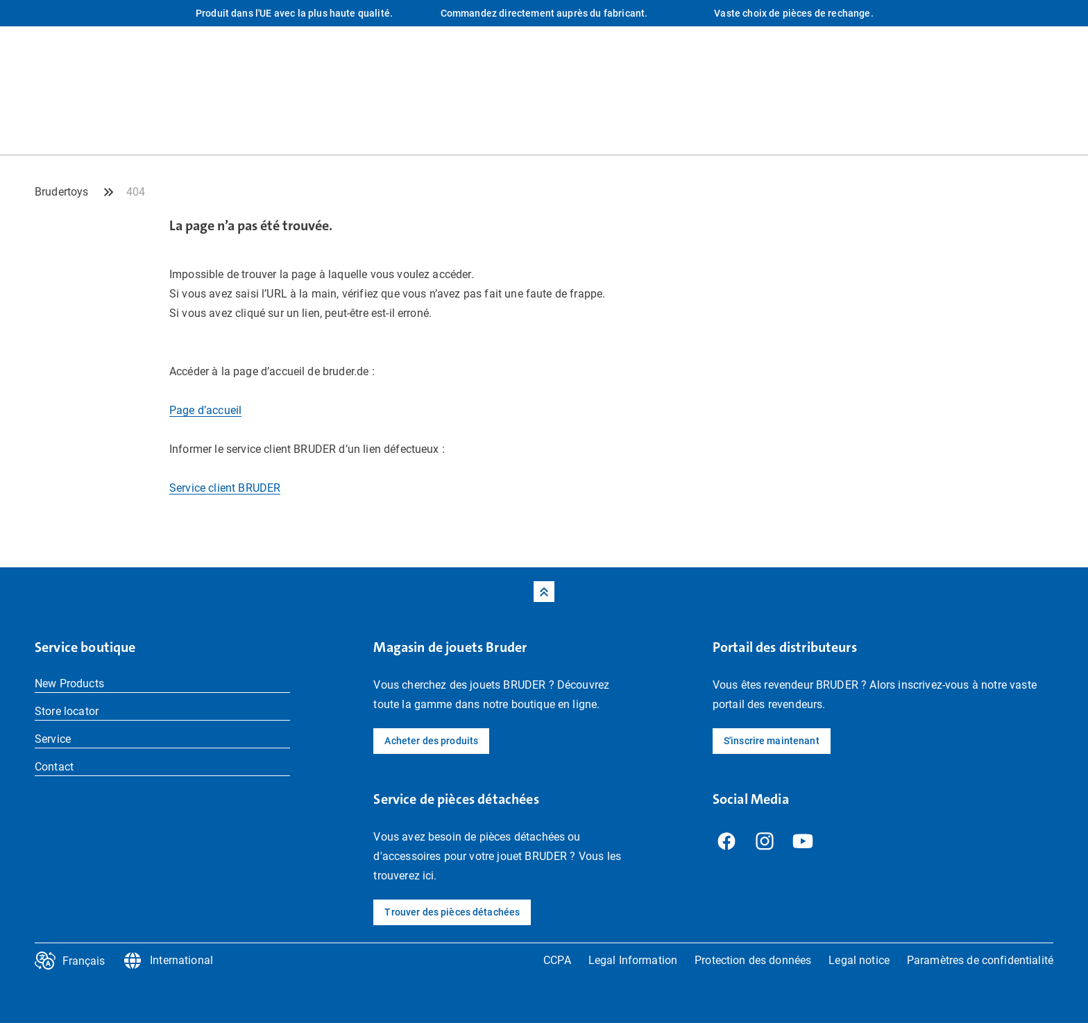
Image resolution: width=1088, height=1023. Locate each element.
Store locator (67, 711)
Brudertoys (62, 191)
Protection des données (753, 960)
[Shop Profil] (1042, 126)
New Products (69, 683)
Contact (54, 766)
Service (53, 739)
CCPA (557, 960)
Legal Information (632, 960)
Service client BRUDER (224, 488)
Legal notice (859, 960)
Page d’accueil (205, 410)
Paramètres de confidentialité (980, 960)
